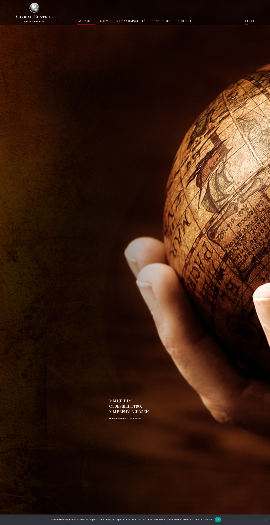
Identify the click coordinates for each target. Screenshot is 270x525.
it (249, 20)
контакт (185, 21)
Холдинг (85, 21)
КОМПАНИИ (162, 21)
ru (246, 20)
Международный (131, 21)
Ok (217, 519)
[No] (265, 519)
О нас (104, 21)
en (252, 20)
